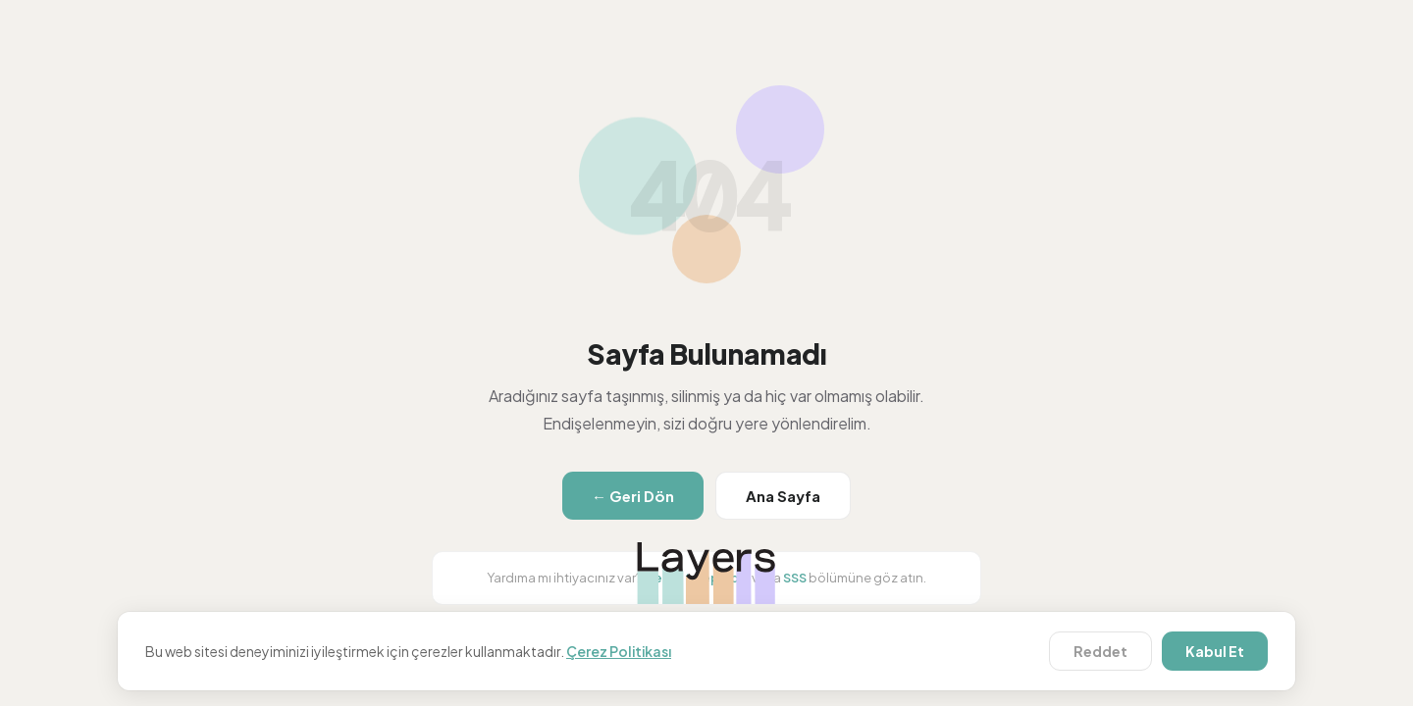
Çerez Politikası (618, 651)
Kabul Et (1214, 651)
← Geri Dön (633, 495)
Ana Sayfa (783, 495)
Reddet (1100, 651)
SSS (795, 577)
